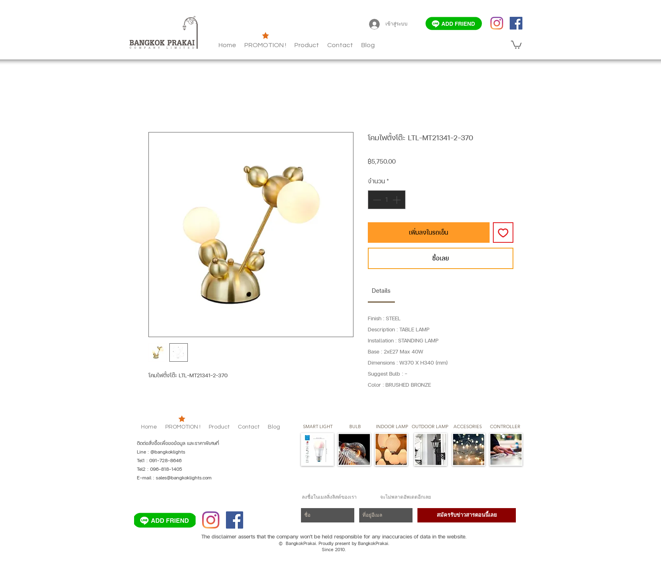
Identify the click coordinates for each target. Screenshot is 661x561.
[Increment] (397, 200)
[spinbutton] (386, 200)
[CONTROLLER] (505, 427)
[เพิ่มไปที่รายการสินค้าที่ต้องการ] (503, 232)
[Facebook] (516, 23)
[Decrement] (376, 200)
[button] (368, 45)
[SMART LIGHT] (318, 427)
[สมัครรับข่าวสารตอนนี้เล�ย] (466, 515)
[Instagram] (496, 23)
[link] (381, 290)
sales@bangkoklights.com (184, 477)
